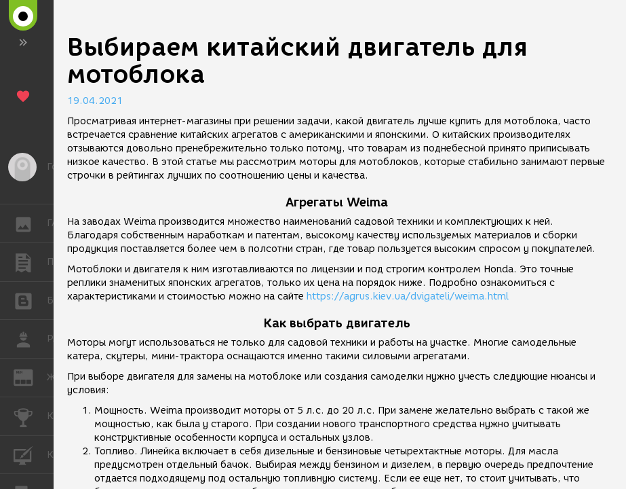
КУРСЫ (30, 454)
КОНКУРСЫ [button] (30, 416)
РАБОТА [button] (30, 339)
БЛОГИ (30, 300)
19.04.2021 (95, 101)
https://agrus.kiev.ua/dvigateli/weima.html (408, 296)
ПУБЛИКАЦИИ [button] (30, 262)
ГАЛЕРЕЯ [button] (30, 223)
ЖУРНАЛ (30, 376)
